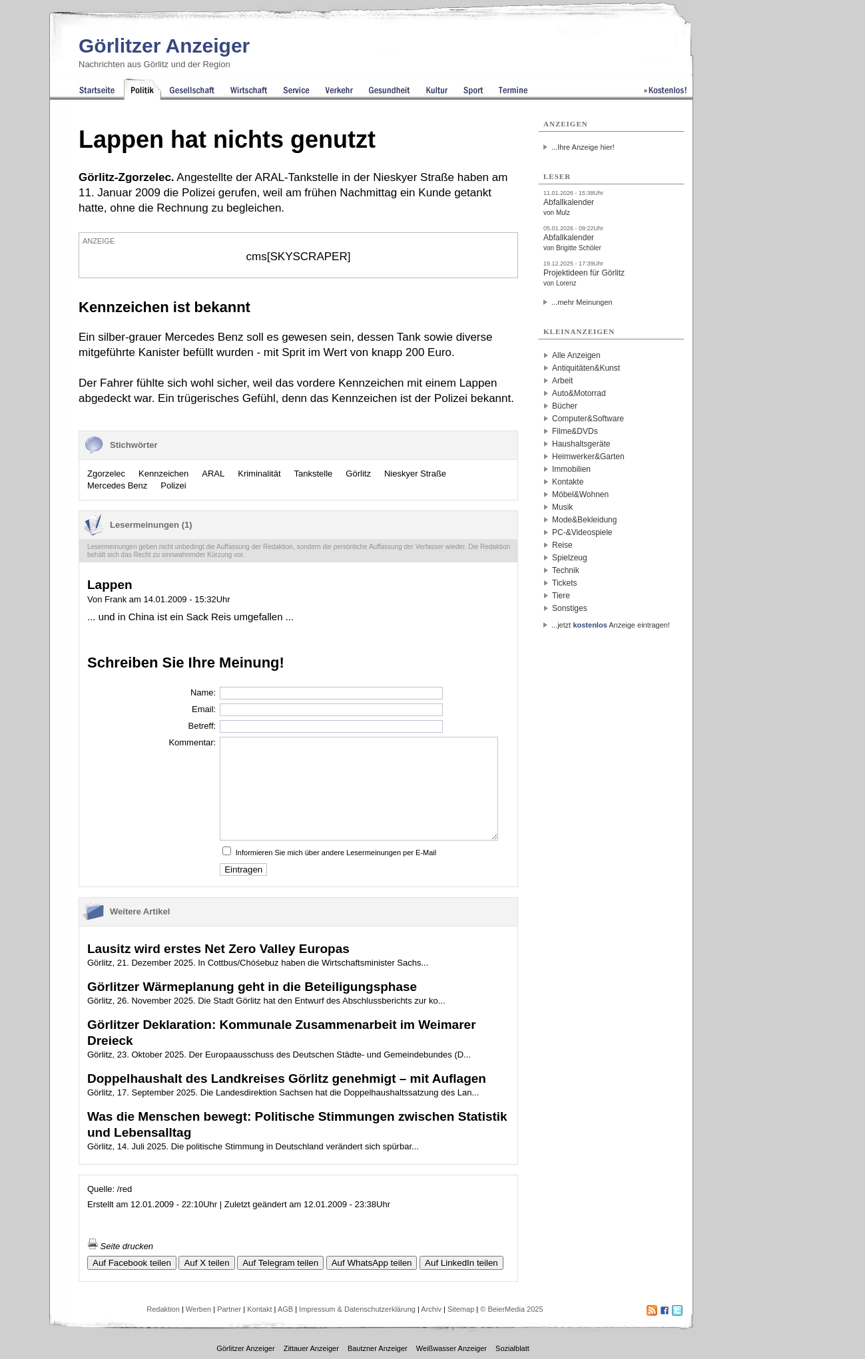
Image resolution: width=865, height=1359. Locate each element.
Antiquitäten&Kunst (586, 368)
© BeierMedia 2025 (511, 1309)
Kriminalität (259, 474)
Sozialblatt (512, 1348)
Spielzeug (569, 557)
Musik (562, 507)
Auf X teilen (206, 1263)
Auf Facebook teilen (132, 1263)
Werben (198, 1309)
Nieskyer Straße (415, 474)
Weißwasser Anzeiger (451, 1348)
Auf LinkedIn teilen (461, 1263)
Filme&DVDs (575, 431)
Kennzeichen (163, 474)
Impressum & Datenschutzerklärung (357, 1309)
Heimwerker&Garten (588, 456)
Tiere (561, 595)
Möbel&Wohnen (580, 494)
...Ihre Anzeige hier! (583, 147)
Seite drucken (120, 1246)
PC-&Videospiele (582, 532)
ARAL (213, 474)
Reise (562, 545)
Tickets (564, 583)
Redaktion (163, 1309)
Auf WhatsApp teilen (372, 1263)
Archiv (431, 1309)
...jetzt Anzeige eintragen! (610, 625)
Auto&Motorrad (579, 393)
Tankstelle (313, 474)
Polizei (173, 485)
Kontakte (567, 482)
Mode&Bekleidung (584, 519)
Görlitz (358, 474)
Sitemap (460, 1309)
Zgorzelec (106, 474)
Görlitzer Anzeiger (164, 45)
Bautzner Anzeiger (378, 1348)
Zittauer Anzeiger (311, 1348)
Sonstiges (569, 608)
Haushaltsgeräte (581, 444)
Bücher (564, 406)
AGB (285, 1309)
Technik (565, 570)
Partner (229, 1309)
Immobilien (571, 469)
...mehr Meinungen (582, 302)
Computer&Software (588, 418)
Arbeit (562, 380)
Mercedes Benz (117, 485)
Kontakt (259, 1309)
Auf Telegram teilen (280, 1263)
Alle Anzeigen (576, 355)
